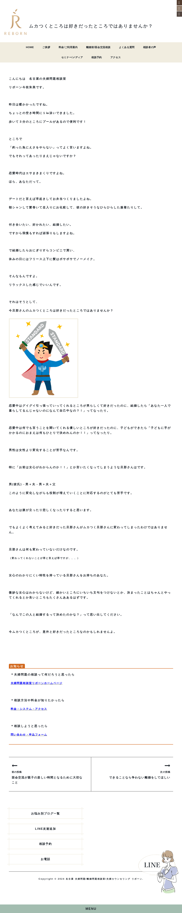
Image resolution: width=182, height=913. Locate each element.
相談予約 (96, 57)
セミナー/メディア (72, 57)
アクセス (115, 57)
